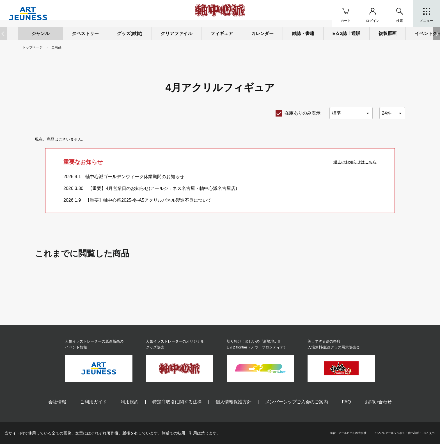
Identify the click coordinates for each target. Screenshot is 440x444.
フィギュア (221, 33)
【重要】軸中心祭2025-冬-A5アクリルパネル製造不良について (148, 200)
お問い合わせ (378, 401)
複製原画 (388, 33)
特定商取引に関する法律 (177, 401)
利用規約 (130, 401)
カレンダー (262, 33)
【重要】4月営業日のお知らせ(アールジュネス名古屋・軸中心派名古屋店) (162, 188)
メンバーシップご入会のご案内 (296, 401)
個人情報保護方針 (233, 401)
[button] (436, 33)
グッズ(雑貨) (130, 33)
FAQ (346, 401)
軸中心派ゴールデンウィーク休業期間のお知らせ (134, 176)
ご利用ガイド (93, 401)
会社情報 (57, 401)
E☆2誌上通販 (347, 33)
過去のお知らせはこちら (355, 162)
